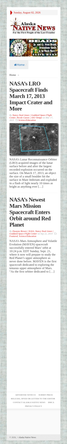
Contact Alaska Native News (29, 402)
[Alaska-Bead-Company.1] (33, 47)
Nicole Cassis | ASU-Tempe (29, 117)
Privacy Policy (33, 406)
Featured (13, 236)
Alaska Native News (26, 437)
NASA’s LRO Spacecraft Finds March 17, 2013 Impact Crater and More (30, 96)
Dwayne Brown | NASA (23, 231)
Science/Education (27, 120)
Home (19, 65)
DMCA (51, 402)
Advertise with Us (25, 395)
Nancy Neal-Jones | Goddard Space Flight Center (31, 232)
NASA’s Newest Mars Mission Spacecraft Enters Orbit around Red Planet (30, 212)
